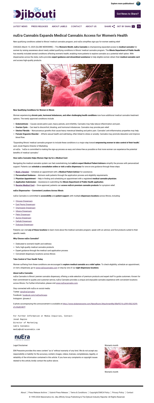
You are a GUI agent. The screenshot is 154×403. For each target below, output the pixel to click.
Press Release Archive (37, 392)
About (23, 392)
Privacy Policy (118, 392)
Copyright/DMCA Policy (100, 392)
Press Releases (39, 26)
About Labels (59, 26)
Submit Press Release (58, 392)
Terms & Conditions (78, 392)
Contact (76, 26)
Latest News (20, 26)
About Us (91, 26)
